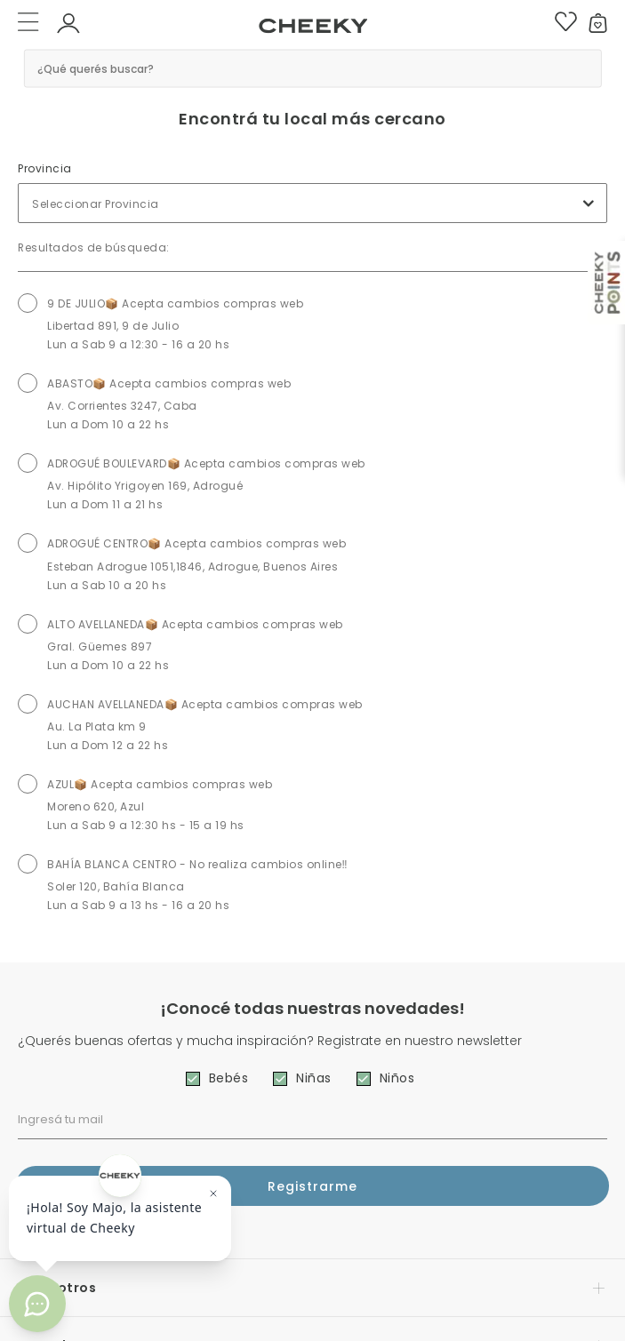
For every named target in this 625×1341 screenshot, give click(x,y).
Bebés (229, 1078)
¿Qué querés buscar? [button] (95, 68)
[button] (68, 22)
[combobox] (312, 203)
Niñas (314, 1078)
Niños (397, 1078)
